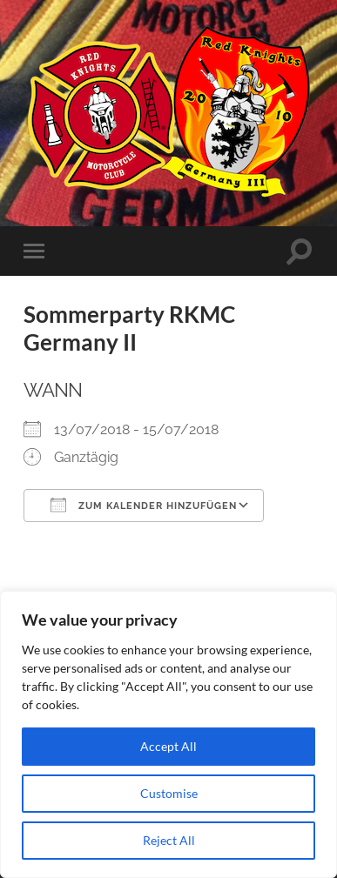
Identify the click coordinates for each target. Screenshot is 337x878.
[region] (168, 734)
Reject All (169, 840)
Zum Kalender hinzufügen (144, 505)
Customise (169, 793)
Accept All (168, 746)
